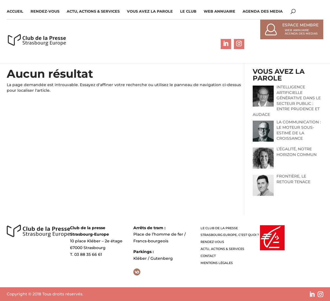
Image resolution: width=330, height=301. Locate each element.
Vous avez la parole (150, 11)
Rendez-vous (45, 11)
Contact (208, 256)
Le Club (188, 11)
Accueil (15, 11)
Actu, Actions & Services (93, 11)
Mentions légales (217, 263)
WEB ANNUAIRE (219, 11)
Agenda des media (263, 11)
